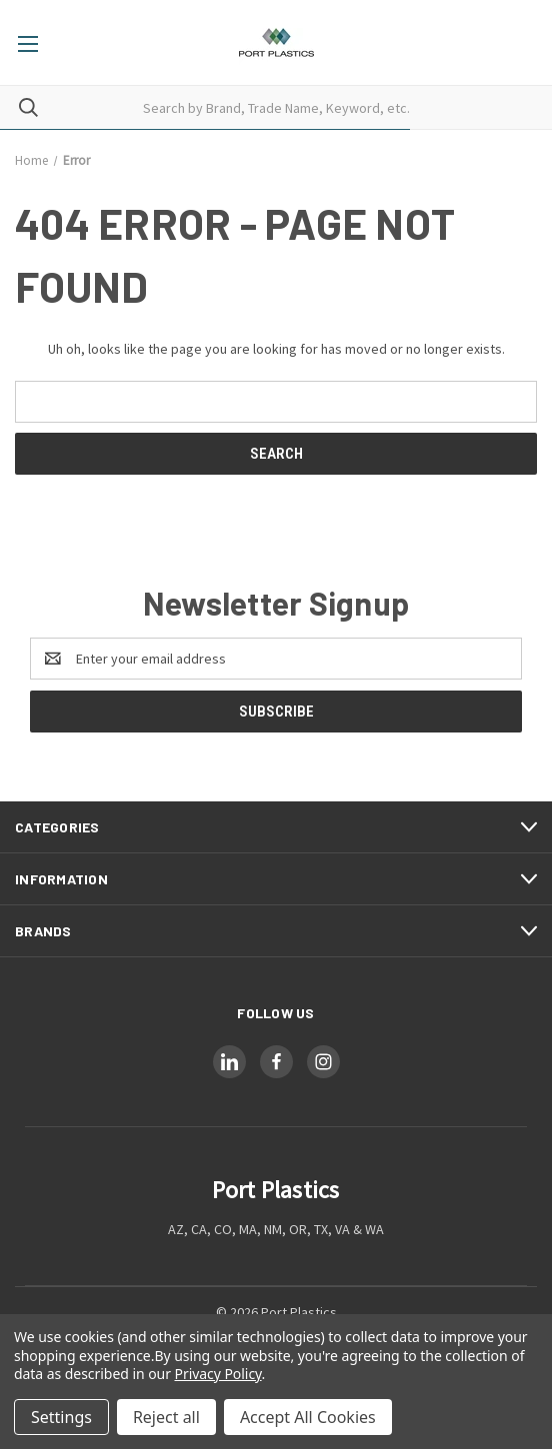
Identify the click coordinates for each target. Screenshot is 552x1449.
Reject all (166, 1417)
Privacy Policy (218, 1373)
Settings (61, 1417)
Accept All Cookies (308, 1417)
